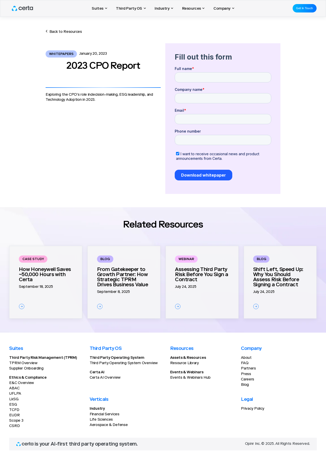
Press (246, 374)
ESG (13, 405)
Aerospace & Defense (109, 425)
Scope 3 (16, 421)
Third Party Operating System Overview (124, 363)
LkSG (13, 399)
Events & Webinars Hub (190, 378)
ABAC (14, 388)
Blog (245, 385)
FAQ (244, 363)
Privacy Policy (252, 409)
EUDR (14, 415)
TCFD (14, 410)
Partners (248, 369)
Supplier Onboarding (26, 369)
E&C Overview (21, 383)
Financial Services (104, 414)
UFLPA (15, 394)
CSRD (14, 426)
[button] (99, 8)
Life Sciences (101, 420)
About (246, 358)
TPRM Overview (23, 363)
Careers (247, 379)
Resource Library (184, 363)
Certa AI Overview (105, 378)
